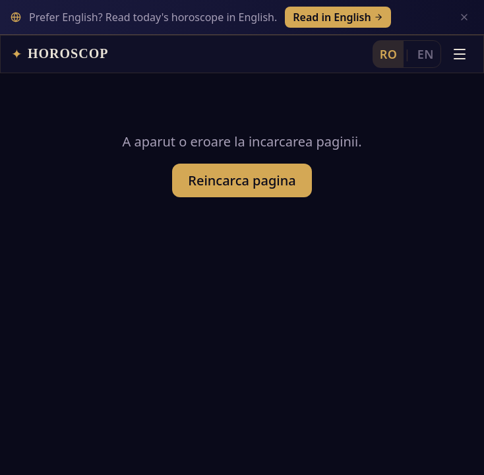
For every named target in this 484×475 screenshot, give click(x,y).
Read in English (337, 17)
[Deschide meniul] (459, 54)
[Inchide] (464, 17)
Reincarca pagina (241, 180)
